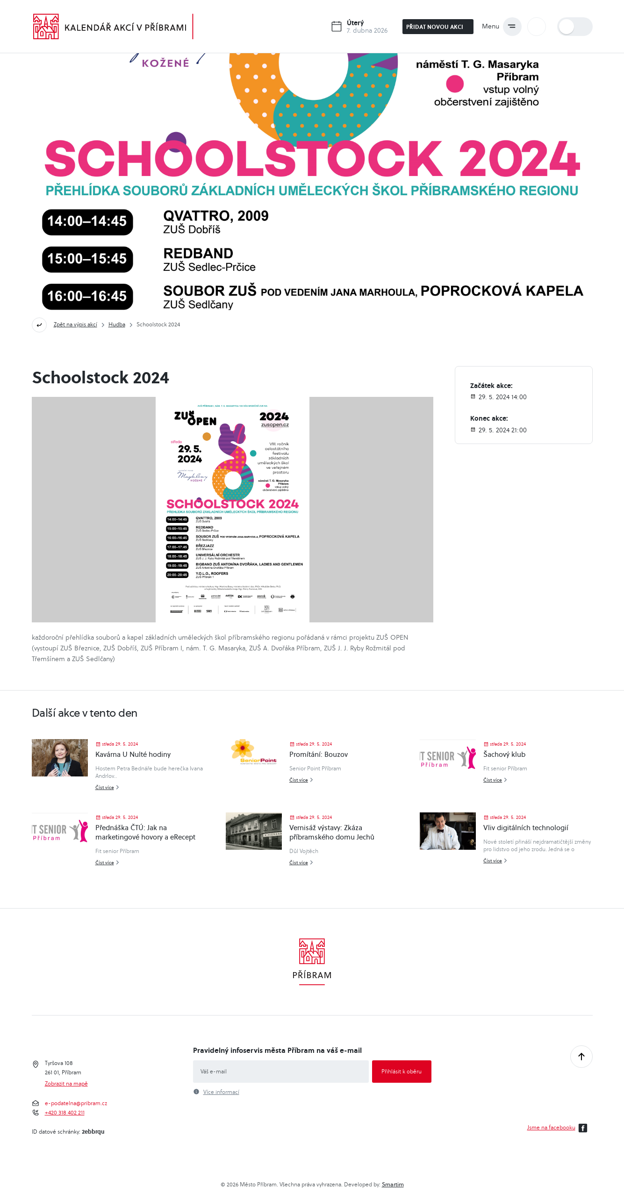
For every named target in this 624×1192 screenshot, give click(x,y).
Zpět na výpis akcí (75, 324)
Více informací (221, 1092)
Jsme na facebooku (558, 1128)
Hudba (116, 324)
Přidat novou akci (438, 26)
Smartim (393, 1184)
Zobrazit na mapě (66, 1083)
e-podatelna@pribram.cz (76, 1103)
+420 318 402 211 (65, 1112)
